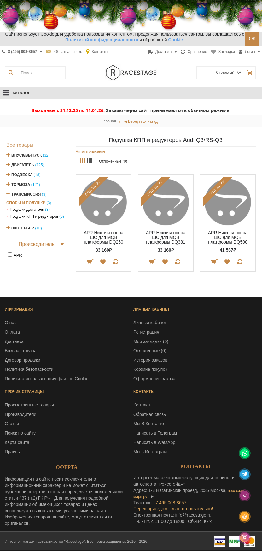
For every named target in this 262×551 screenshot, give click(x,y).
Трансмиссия (26, 194)
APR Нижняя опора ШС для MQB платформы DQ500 (227, 237)
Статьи (12, 423)
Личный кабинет (149, 322)
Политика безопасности (29, 369)
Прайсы (13, 451)
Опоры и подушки (25, 203)
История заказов (150, 360)
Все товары (19, 145)
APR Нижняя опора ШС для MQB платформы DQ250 (103, 237)
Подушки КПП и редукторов (34, 216)
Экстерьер (22, 228)
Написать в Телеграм (155, 432)
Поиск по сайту (20, 432)
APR (18, 255)
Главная (109, 121)
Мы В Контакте (148, 423)
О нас (10, 322)
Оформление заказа (154, 378)
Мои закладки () (150, 341)
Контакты (142, 404)
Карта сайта (17, 442)
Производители (20, 414)
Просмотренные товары (29, 404)
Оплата (12, 332)
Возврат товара (21, 350)
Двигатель (22, 165)
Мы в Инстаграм (150, 451)
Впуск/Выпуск (26, 155)
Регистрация (146, 332)
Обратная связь (149, 414)
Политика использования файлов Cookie (47, 378)
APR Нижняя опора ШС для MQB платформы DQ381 (165, 237)
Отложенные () (149, 350)
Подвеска (22, 175)
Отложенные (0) (113, 161)
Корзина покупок (150, 369)
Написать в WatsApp (154, 442)
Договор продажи (22, 360)
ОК (252, 38)
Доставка (14, 341)
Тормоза (20, 184)
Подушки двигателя (27, 209)
